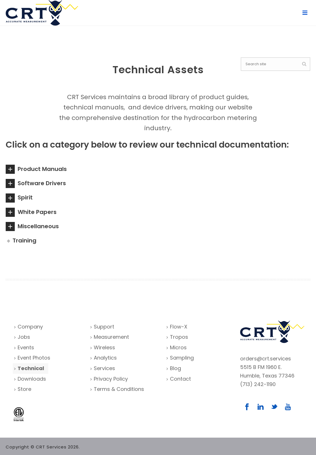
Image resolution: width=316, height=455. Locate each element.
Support (102, 326)
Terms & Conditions (117, 389)
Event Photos (32, 357)
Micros (177, 347)
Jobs (22, 336)
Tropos (177, 336)
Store (22, 389)
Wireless (102, 347)
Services (102, 368)
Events (24, 347)
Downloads (30, 378)
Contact (179, 378)
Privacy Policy (109, 378)
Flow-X (177, 326)
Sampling (180, 357)
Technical (29, 368)
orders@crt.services (265, 358)
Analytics (103, 357)
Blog (174, 368)
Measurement (109, 336)
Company (28, 326)
